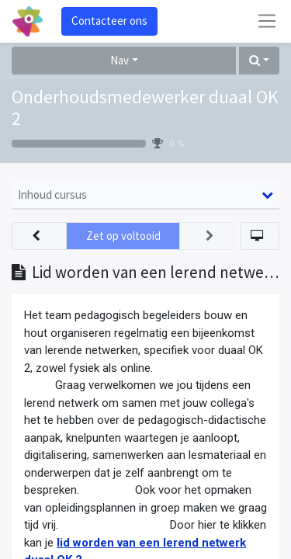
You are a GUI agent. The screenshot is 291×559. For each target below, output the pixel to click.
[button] (259, 61)
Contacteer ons (109, 20)
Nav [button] (119, 60)
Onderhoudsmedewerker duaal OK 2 (145, 108)
